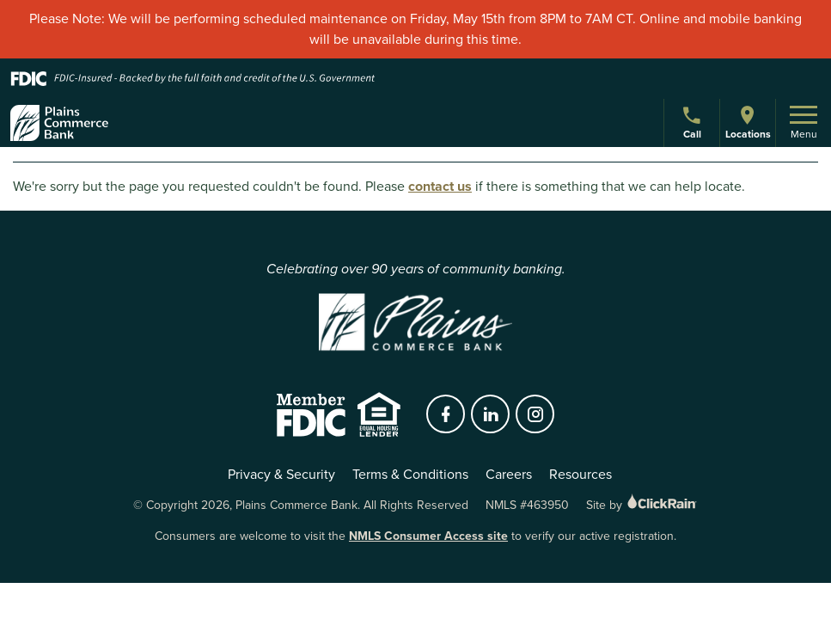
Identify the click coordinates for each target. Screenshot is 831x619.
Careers (509, 474)
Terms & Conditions (410, 474)
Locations (747, 122)
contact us (440, 186)
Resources (580, 474)
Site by (642, 505)
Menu (803, 124)
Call (694, 125)
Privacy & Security (281, 474)
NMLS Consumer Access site (428, 536)
